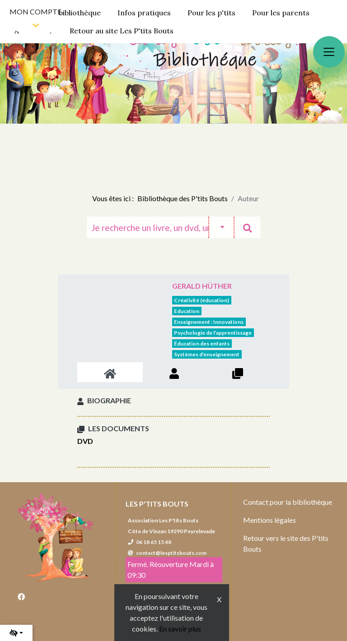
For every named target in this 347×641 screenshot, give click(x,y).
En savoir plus (180, 628)
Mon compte (35, 11)
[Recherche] (147, 227)
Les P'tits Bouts (157, 503)
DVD (85, 441)
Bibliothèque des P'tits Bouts (182, 198)
